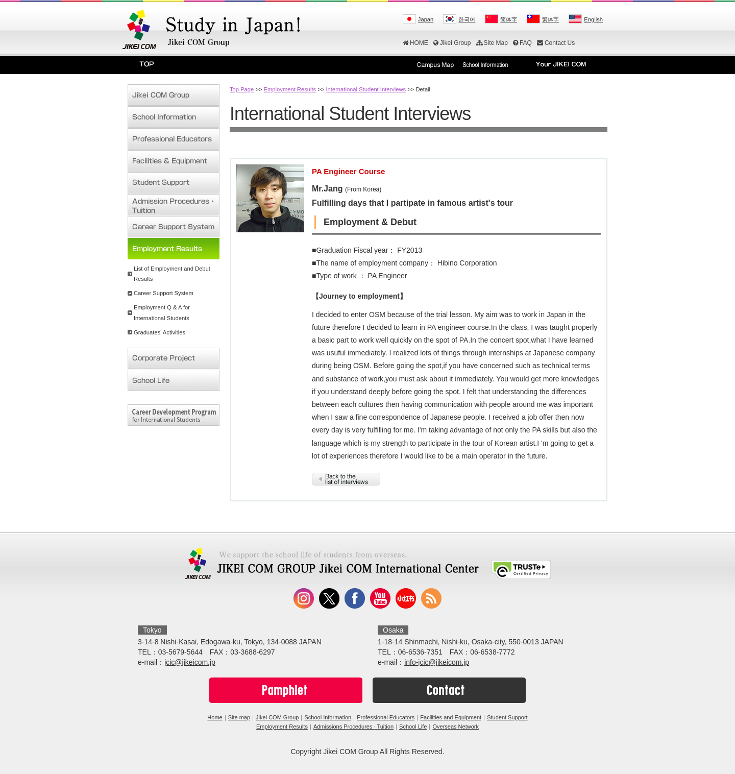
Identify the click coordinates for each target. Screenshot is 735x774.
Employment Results (290, 89)
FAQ (522, 42)
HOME (415, 42)
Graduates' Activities (159, 332)
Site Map (492, 42)
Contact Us (556, 42)
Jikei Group (452, 42)
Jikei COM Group (277, 717)
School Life (413, 726)
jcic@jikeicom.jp (189, 662)
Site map (239, 717)
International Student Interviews (366, 89)
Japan (425, 19)
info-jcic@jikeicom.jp (436, 662)
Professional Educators (385, 717)
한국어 (466, 19)
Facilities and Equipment (450, 717)
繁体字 (550, 19)
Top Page (242, 89)
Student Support (507, 717)
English (593, 19)
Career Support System (163, 293)
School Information (327, 717)
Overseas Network (455, 726)
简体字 (508, 19)
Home (214, 717)
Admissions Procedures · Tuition (353, 726)
